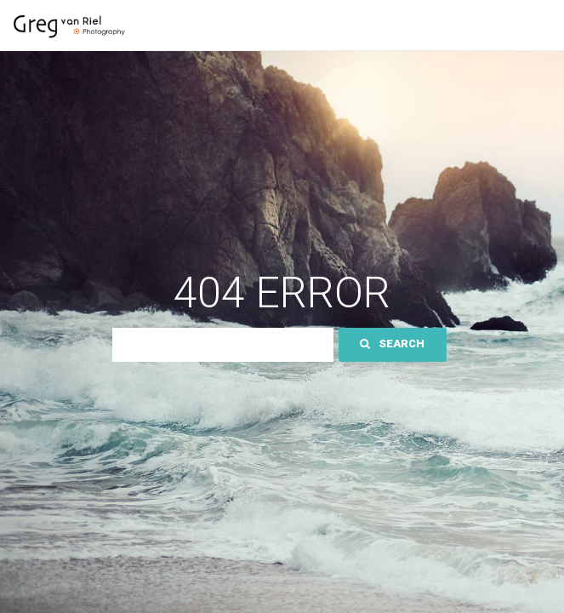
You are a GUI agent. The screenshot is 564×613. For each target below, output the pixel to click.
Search (392, 343)
